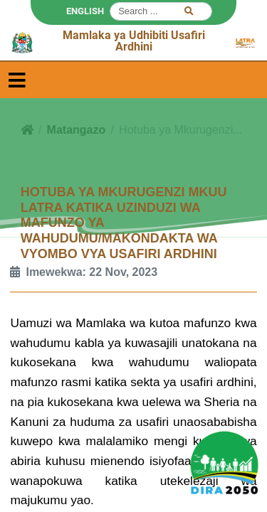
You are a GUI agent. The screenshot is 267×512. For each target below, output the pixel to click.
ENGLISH (85, 11)
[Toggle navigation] (17, 80)
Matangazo (76, 130)
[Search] (161, 11)
